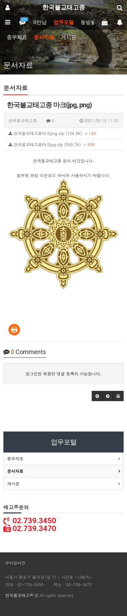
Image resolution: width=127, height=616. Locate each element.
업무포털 (64, 22)
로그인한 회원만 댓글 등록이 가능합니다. (63, 373)
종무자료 (17, 37)
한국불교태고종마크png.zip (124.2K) (52, 133)
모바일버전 (15, 563)
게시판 (68, 37)
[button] (97, 396)
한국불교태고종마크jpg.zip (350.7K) (51, 144)
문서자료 (44, 37)
